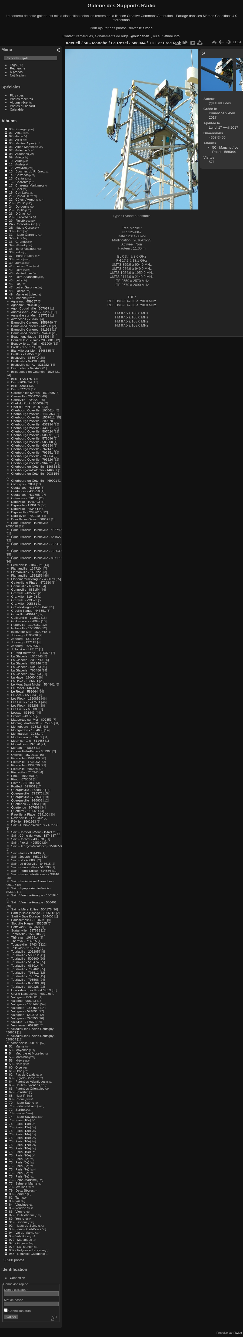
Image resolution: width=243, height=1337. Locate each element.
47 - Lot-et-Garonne (23, 287)
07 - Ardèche (18, 150)
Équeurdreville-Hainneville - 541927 (36, 536)
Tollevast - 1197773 (25, 948)
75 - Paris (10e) (20, 1120)
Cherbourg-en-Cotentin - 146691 (34, 470)
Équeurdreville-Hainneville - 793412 (36, 544)
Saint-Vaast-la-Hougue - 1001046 (34, 895)
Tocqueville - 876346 (25, 944)
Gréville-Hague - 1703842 (29, 607)
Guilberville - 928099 (25, 621)
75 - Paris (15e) (20, 1137)
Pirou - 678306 (21, 779)
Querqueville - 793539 (26, 797)
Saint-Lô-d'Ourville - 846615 (31, 863)
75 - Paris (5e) (19, 1162)
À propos (16, 72)
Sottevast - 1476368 (25, 927)
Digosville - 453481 (24, 508)
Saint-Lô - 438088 (23, 860)
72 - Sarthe (17, 1109)
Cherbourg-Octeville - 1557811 (33, 417)
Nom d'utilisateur (16, 1289)
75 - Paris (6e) (19, 1166)
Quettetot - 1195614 (25, 811)
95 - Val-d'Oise (19, 1236)
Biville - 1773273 (23, 347)
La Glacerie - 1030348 (26, 656)
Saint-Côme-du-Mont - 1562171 (33, 832)
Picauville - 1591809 (25, 758)
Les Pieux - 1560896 (25, 698)
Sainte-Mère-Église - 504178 (31, 909)
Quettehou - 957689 (25, 807)
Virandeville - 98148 (25, 1043)
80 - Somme (17, 1194)
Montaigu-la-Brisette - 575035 (32, 723)
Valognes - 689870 (24, 1014)
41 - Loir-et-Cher (20, 266)
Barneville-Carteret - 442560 (31, 326)
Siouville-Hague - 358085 (29, 923)
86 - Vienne (17, 1211)
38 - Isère (15, 259)
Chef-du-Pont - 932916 (27, 406)
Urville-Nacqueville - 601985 (31, 993)
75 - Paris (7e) (19, 1169)
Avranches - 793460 (25, 319)
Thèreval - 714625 (24, 941)
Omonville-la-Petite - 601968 (31, 751)
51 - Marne (16, 1046)
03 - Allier (15, 139)
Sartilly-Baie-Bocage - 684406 (32, 916)
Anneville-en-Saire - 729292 (31, 312)
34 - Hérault (17, 245)
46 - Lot (14, 283)
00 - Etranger (18, 129)
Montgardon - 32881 (25, 733)
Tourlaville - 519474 (25, 962)
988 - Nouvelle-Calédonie (27, 1253)
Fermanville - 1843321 (27, 565)
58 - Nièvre (17, 1060)
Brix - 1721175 (21, 378)
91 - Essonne (18, 1222)
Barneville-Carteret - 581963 (31, 329)
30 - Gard (15, 231)
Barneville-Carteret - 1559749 (32, 322)
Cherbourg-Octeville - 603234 (32, 445)
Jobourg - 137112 (23, 638)
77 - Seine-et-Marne (23, 1183)
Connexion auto (17, 1310)
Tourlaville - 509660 (25, 958)
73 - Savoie (17, 1113)
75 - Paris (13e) (20, 1130)
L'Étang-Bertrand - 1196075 (30, 652)
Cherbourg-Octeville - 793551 (32, 452)
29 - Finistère (18, 220)
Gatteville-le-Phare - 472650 (31, 582)
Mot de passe (13, 1300)
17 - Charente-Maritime (25, 185)
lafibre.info (171, 36)
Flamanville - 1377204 (26, 568)
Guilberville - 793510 (25, 617)
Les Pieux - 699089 (24, 709)
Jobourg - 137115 (23, 642)
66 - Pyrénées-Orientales (26, 1088)
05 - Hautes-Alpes (21, 143)
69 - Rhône (17, 1099)
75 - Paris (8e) (19, 1173)
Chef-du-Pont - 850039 (27, 403)
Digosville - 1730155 (25, 505)
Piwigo (238, 1332)
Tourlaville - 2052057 (26, 951)
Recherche (17, 68)
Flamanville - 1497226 (26, 572)
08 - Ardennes (19, 153)
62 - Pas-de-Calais (22, 1074)
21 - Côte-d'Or (19, 196)
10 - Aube (15, 160)
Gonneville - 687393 (25, 586)
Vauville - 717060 (23, 1021)
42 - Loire (15, 269)
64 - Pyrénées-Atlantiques (27, 1081)
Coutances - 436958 (25, 491)
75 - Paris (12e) (20, 1127)
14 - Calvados (19, 175)
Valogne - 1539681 (24, 997)
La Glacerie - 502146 (26, 663)
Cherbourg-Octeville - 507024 (32, 431)
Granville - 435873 (24, 593)
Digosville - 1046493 (25, 501)
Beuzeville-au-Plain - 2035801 (32, 340)
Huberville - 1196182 (26, 624)
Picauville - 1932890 (25, 765)
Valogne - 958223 (23, 1000)
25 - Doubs (17, 210)
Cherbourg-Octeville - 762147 (32, 449)
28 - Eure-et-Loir (20, 217)
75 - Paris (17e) (20, 1144)
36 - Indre (15, 252)
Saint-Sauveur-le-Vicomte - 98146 (35, 874)
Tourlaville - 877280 (25, 983)
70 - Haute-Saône (21, 1102)
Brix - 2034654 (21, 382)
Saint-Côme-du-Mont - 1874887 (33, 835)
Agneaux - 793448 (24, 305)
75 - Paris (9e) (19, 1176)
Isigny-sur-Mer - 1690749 (28, 631)
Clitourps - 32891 (23, 484)
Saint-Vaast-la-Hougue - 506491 (33, 902)
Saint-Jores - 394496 (26, 853)
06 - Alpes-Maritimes (23, 146)
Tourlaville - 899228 (25, 986)
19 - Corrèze (17, 192)
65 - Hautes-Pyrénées (24, 1085)
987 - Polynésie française (27, 1250)
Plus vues (17, 95)
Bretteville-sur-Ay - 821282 (30, 364)
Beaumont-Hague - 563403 (30, 336)
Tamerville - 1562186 (26, 934)
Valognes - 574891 (24, 1011)
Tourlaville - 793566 (25, 979)
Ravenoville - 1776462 (27, 818)
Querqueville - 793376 (26, 793)
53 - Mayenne (18, 1050)
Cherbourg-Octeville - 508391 (32, 435)
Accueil (72, 43)
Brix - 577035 (20, 389)
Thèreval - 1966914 (25, 937)
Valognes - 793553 (24, 1018)
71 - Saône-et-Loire (22, 1106)
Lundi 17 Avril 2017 (223, 127)
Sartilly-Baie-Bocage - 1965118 (33, 912)
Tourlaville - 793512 (25, 972)
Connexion (17, 1277)
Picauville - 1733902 (25, 761)
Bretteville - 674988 (24, 361)
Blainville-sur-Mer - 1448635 (31, 350)
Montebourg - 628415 (26, 726)
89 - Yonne (16, 1218)
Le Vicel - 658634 (23, 695)
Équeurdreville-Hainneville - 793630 (36, 551)
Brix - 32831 (19, 385)
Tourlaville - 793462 (25, 969)
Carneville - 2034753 (26, 396)
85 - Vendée (17, 1208)
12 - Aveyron (18, 167)
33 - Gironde (17, 241)
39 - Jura (15, 262)
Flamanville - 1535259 (26, 575)
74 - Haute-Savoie (22, 1116)
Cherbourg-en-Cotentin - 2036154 (35, 473)
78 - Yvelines (18, 1187)
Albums (8, 120)
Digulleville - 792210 (25, 515)
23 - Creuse (17, 203)
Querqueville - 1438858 (27, 789)
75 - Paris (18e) (20, 1148)
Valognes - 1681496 (25, 1004)
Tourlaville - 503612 (25, 955)
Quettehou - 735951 (25, 804)
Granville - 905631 (24, 603)
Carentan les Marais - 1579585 (33, 392)
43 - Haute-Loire (20, 273)
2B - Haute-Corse (21, 227)
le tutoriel (146, 28)
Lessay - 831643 (23, 712)
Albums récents (21, 102)
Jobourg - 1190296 (24, 635)
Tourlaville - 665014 (25, 965)
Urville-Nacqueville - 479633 (31, 990)
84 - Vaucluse (18, 1204)
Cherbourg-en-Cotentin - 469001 (34, 480)
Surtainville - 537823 (25, 930)
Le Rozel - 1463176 (25, 688)
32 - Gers (15, 238)
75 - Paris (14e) (20, 1134)
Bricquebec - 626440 (26, 368)
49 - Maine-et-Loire (22, 294)
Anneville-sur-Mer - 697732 (30, 315)
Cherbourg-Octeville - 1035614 (33, 410)
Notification (18, 75)
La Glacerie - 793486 (26, 670)
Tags (13, 64)
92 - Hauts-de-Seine (23, 1225)
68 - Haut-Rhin (19, 1095)
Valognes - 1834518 (25, 1007)
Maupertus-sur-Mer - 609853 (31, 719)
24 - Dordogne (19, 206)
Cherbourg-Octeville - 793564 (32, 456)
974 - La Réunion (21, 1246)
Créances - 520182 (24, 498)
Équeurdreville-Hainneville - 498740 (36, 529)
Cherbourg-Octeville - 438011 (32, 428)
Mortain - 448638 (23, 747)
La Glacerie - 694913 (26, 666)
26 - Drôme (17, 213)
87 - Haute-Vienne (22, 1215)
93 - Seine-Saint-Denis (25, 1229)
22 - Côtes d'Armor (22, 199)
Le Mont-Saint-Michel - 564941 (33, 684)
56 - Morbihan (19, 1057)
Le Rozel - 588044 (24, 691)
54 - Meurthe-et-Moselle (26, 1053)
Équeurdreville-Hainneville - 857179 (36, 558)
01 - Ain (14, 132)
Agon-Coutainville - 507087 (30, 308)
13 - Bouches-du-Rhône (26, 171)
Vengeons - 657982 (25, 1025)
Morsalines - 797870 (25, 744)
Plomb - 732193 (22, 782)
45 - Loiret (16, 280)
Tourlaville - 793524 (25, 976)
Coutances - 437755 (25, 494)
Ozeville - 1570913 (24, 754)
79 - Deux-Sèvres (21, 1190)
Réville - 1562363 (23, 821)
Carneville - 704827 (25, 399)
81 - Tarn (15, 1197)
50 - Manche (17, 298)
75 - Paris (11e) (20, 1123)
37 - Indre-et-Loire (21, 255)
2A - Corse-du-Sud (22, 224)
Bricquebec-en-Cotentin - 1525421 (35, 371)
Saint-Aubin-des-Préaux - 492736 (34, 825)
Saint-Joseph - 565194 (27, 856)
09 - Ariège (16, 157)
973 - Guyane (18, 1243)
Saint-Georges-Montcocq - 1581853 (36, 846)
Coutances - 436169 (25, 487)
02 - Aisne (16, 136)
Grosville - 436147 (24, 614)
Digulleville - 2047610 (26, 512)
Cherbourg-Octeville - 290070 (32, 421)
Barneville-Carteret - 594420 (31, 333)
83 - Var (14, 1201)
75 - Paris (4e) (19, 1158)
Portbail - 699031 (23, 786)
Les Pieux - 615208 (24, 705)
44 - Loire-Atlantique (23, 276)
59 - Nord (15, 1064)
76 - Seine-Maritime (23, 1180)
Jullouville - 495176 (24, 649)
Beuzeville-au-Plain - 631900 (31, 343)
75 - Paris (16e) (20, 1141)
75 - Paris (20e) (20, 1155)
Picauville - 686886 (24, 768)
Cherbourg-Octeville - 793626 (32, 459)
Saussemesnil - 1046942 (28, 920)
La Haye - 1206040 (24, 677)
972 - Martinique (20, 1239)
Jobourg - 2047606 (24, 645)
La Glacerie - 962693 (26, 674)
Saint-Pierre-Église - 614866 (31, 870)
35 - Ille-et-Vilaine (21, 248)
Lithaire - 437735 (23, 716)
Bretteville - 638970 (24, 357)
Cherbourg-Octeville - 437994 (32, 424)
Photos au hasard (22, 106)
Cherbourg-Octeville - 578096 (32, 438)
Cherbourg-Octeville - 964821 (32, 463)
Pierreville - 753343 (24, 772)
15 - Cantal (17, 178)
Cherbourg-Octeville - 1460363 (33, 413)
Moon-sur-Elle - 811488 (27, 740)
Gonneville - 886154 (25, 589)
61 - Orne (15, 1071)
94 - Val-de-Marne (21, 1232)
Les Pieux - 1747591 (25, 702)
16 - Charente (18, 182)
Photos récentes (21, 99)
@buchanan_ (140, 36)
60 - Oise (15, 1067)
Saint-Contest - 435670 (27, 839)
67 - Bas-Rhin (18, 1092)
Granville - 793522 (24, 600)
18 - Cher (15, 189)
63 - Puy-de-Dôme (22, 1078)
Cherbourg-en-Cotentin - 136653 (34, 466)
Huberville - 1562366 (26, 628)
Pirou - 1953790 (22, 775)
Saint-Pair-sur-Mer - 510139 (31, 867)
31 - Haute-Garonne (23, 234)
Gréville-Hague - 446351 (28, 610)
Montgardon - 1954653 (27, 730)
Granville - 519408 (24, 596)
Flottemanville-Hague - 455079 (33, 579)
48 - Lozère (17, 290)
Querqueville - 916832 (26, 800)
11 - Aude (15, 164)
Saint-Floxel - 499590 (26, 842)
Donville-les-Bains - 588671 (30, 519)
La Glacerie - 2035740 (26, 659)
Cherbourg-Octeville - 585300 (32, 442)
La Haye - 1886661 (24, 681)
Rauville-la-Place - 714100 (29, 814)
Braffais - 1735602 (24, 354)
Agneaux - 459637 (24, 301)
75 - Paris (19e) (20, 1151)
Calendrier (17, 109)
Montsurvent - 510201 (26, 737)
